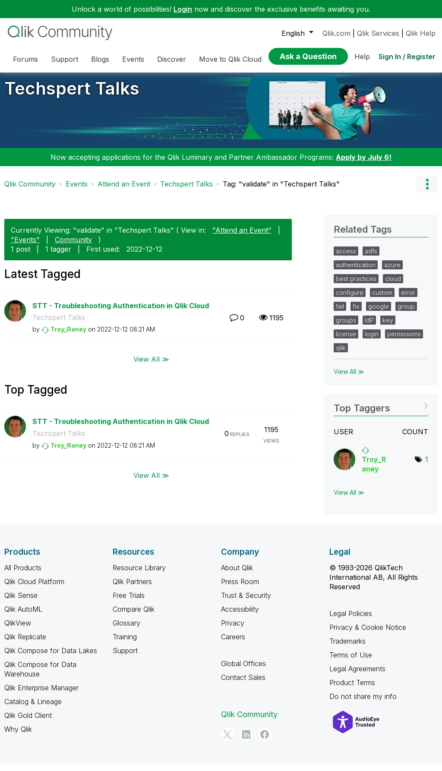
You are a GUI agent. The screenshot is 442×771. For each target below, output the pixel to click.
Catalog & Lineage (33, 708)
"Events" (25, 246)
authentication (356, 271)
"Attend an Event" (242, 236)
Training (125, 643)
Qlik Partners (132, 588)
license (346, 340)
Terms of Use (350, 661)
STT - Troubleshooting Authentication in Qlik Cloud (120, 312)
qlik (341, 354)
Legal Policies (350, 620)
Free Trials (129, 601)
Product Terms (352, 689)
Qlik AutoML (23, 615)
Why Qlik (18, 735)
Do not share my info (363, 702)
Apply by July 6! (363, 163)
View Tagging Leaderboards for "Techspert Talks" (381, 412)
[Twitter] (227, 740)
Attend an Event (124, 190)
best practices (356, 285)
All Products (22, 574)
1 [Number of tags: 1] (426, 465)
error (408, 299)
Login (183, 9)
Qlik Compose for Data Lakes (50, 657)
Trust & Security (246, 601)
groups (346, 326)
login (372, 340)
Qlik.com (336, 33)
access (346, 257)
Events (77, 190)
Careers (233, 643)
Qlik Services (378, 33)
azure (392, 271)
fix (356, 312)
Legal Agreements (357, 675)
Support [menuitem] (64, 59)
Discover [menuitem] (171, 59)
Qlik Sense (21, 601)
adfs (371, 257)
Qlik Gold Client (28, 721)
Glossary (126, 629)
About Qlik (237, 574)
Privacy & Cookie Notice (367, 633)
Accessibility (240, 615)
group (406, 312)
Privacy (232, 629)
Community (73, 246)
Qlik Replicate (25, 643)
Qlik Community (30, 190)
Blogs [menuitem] (100, 59)
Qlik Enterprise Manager (41, 694)
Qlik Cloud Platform (34, 588)
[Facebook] (264, 740)
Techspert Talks (71, 94)
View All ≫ (151, 365)
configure (349, 299)
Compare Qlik (134, 615)
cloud (393, 285)
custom (382, 299)
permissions (404, 340)
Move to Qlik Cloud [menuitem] (230, 59)
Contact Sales (243, 683)
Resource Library (139, 574)
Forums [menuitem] (25, 59)
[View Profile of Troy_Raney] (68, 335)
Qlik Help (421, 33)
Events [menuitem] (133, 59)
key (387, 326)
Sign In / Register (407, 56)
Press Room (240, 588)
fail (340, 312)
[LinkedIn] (246, 740)
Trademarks (347, 647)
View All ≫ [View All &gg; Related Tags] (349, 378)
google (378, 312)
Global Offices (243, 670)
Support (125, 657)
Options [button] (427, 190)
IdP (369, 326)
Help (362, 56)
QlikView (17, 629)
